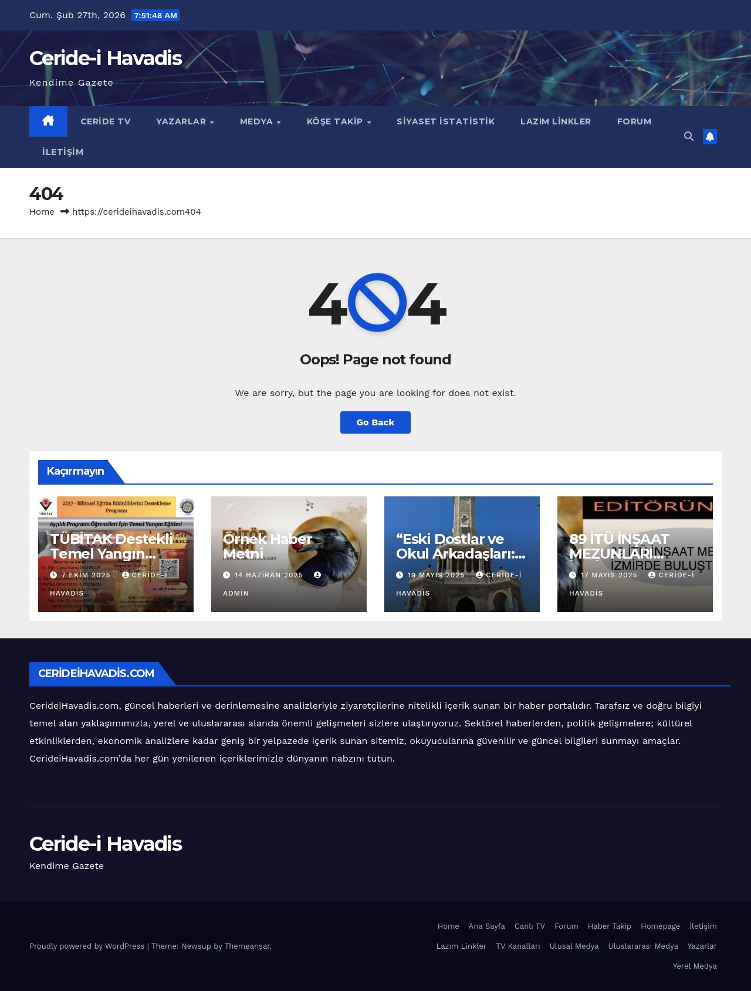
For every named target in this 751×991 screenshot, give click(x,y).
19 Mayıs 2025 (438, 575)
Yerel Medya (695, 966)
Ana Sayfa (487, 926)
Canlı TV (530, 926)
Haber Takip (609, 926)
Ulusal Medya (574, 946)
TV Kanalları (518, 946)
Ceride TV (105, 121)
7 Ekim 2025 (88, 575)
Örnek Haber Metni (267, 546)
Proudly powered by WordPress (88, 946)
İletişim (62, 152)
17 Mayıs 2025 (611, 575)
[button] (689, 136)
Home (42, 212)
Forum (634, 121)
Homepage (660, 926)
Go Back (376, 422)
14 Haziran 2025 (270, 575)
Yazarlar (182, 121)
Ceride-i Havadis (105, 58)
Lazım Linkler (555, 121)
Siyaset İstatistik (446, 121)
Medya (258, 121)
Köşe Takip (336, 121)
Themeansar (247, 946)
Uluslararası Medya (643, 946)
